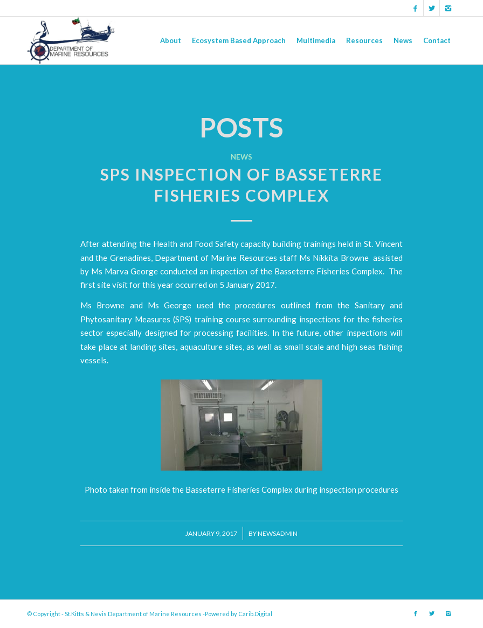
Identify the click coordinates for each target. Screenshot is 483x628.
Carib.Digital (255, 613)
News (241, 157)
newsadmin (278, 533)
